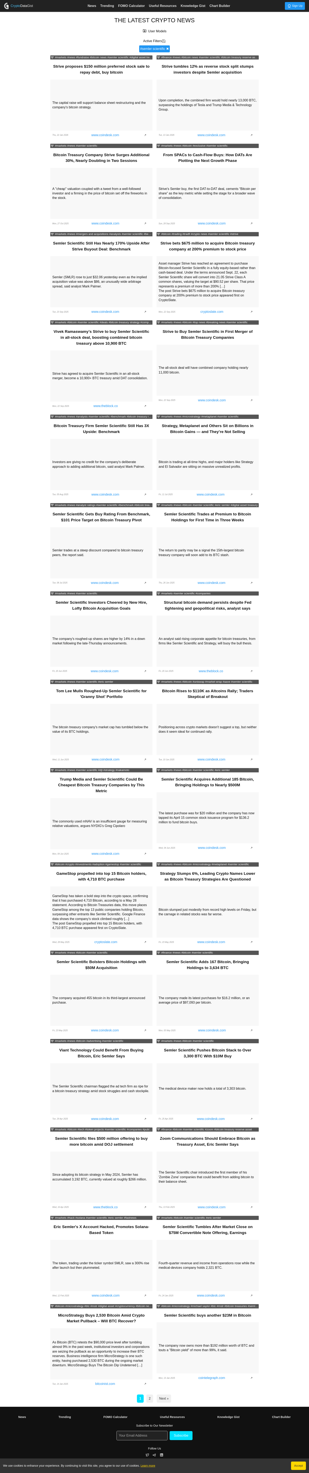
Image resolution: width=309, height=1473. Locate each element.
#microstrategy (191, 416)
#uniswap (198, 681)
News (92, 6)
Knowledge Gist (193, 6)
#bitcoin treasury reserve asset (240, 57)
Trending (107, 6)
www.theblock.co (105, 406)
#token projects (94, 1129)
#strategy (109, 770)
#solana (80, 1217)
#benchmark (151, 234)
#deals (104, 322)
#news (71, 57)
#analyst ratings (85, 505)
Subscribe (181, 1435)
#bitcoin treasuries (235, 1306)
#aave (226, 681)
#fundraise (82, 57)
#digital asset (106, 1306)
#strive (234, 234)
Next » (164, 1398)
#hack (71, 1217)
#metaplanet (209, 416)
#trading (177, 234)
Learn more (148, 1465)
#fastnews (130, 1217)
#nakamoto (122, 770)
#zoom (209, 1129)
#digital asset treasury (142, 57)
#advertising (93, 1041)
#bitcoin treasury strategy (124, 322)
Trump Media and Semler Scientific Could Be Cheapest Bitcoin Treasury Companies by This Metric (101, 785)
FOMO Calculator (131, 6)
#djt (100, 770)
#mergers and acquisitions (92, 234)
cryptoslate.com (211, 311)
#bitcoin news (98, 57)
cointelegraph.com (211, 1378)
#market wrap (213, 681)
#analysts (115, 234)
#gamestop (112, 864)
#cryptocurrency (125, 1306)
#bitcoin (187, 145)
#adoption (98, 864)
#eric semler (222, 505)
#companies (147, 322)
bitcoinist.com (105, 1383)
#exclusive (199, 145)
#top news (199, 322)
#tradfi (186, 234)
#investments (83, 864)
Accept (298, 1465)
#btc (87, 1306)
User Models (157, 31)
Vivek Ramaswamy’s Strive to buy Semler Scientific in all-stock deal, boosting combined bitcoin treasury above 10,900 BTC (101, 337)
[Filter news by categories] (52, 57)
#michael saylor (200, 1306)
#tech (80, 1129)
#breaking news (215, 322)
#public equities (152, 1129)
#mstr (93, 1306)
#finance (166, 57)
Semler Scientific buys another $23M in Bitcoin (207, 1315)
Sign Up (294, 6)
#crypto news (199, 234)
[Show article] (146, 135)
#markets (60, 57)
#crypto (70, 864)
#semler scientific (118, 57)
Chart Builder (219, 6)
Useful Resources (163, 6)
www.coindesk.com (105, 135)
